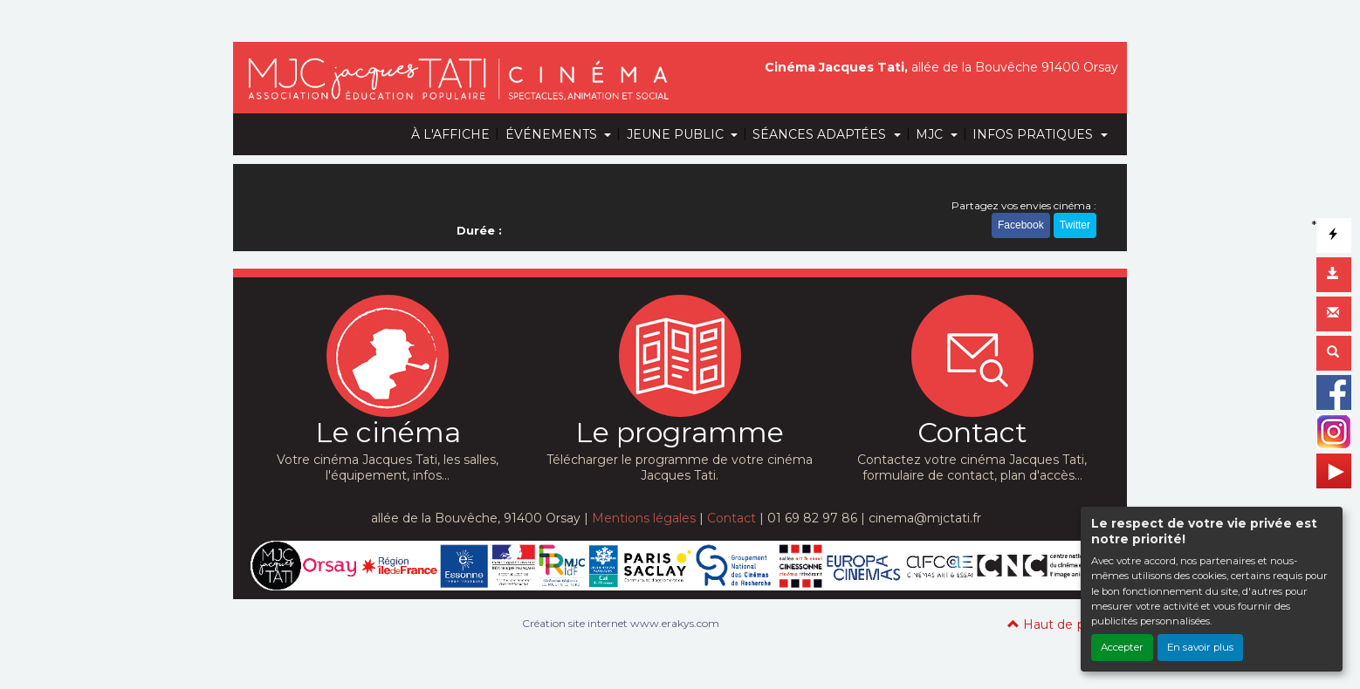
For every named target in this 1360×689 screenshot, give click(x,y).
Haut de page (1058, 624)
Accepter (1122, 647)
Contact (731, 518)
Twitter (1075, 225)
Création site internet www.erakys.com (620, 623)
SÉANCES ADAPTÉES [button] (820, 134)
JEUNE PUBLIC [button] (677, 134)
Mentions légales (644, 518)
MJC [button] (931, 134)
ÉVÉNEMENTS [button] (553, 134)
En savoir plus (1200, 647)
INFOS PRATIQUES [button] (1034, 134)
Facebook (1021, 225)
